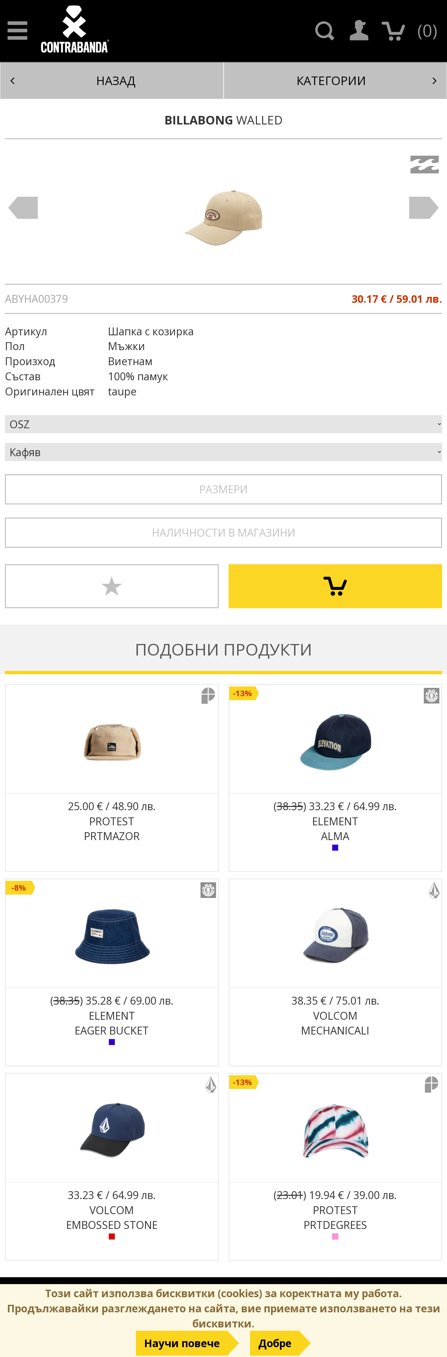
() (427, 30)
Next (424, 208)
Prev (23, 208)
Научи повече (182, 1343)
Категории (366, 81)
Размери (223, 489)
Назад (73, 81)
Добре (274, 1343)
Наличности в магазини (223, 532)
